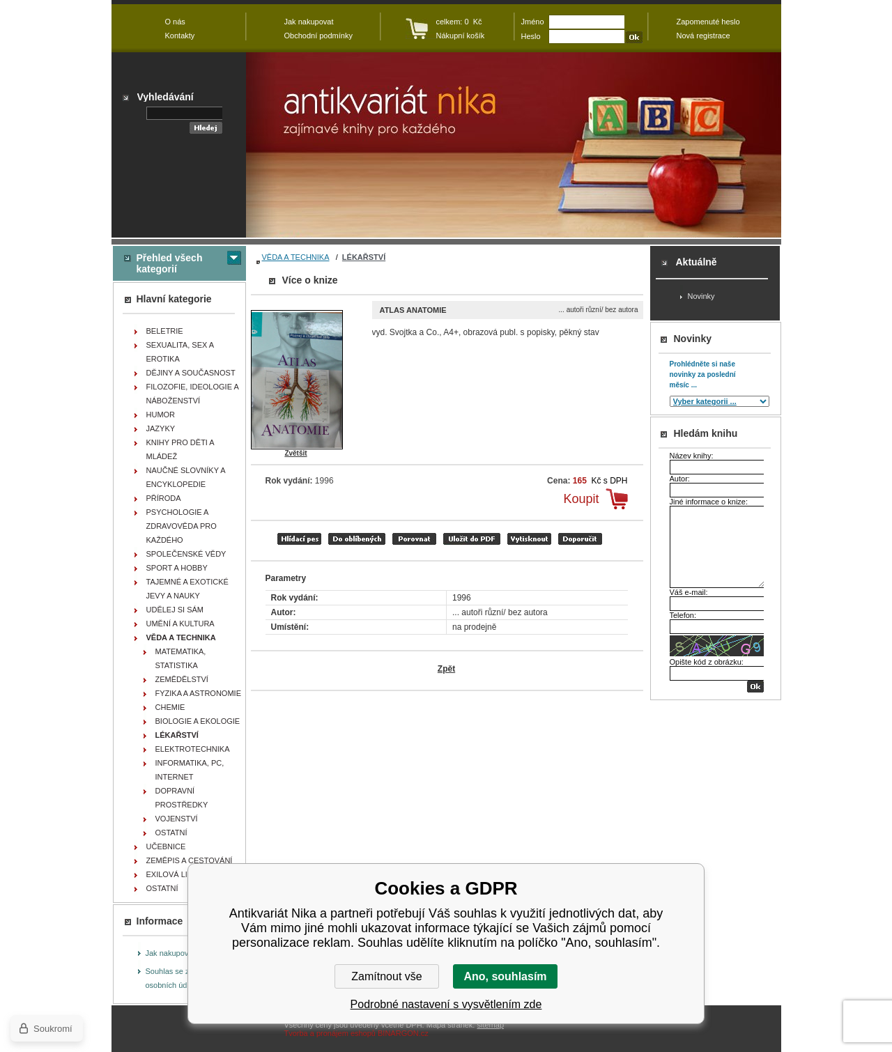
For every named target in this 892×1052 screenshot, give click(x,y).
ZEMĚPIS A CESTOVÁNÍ (189, 860)
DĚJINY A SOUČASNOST (191, 373)
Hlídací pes (299, 539)
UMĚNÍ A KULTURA (180, 623)
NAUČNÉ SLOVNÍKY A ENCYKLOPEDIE (186, 477)
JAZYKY (161, 428)
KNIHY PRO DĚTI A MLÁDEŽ (180, 449)
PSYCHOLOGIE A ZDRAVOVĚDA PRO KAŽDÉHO (181, 526)
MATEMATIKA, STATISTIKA (180, 658)
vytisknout (529, 539)
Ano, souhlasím (504, 976)
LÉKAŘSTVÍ (363, 257)
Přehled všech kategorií (170, 263)
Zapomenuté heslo (708, 21)
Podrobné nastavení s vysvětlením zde (446, 1004)
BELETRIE (164, 331)
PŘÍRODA (163, 498)
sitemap (490, 1025)
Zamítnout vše (386, 976)
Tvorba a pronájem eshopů (330, 1033)
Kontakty (180, 35)
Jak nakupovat (170, 953)
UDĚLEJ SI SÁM (175, 609)
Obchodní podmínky (318, 35)
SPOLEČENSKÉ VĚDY (186, 554)
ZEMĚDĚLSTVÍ (181, 679)
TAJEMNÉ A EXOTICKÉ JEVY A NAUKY (187, 589)
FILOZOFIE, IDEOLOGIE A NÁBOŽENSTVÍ (192, 393)
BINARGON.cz (403, 1033)
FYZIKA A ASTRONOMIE (198, 693)
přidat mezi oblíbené (356, 539)
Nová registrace (703, 35)
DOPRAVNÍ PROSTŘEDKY (181, 798)
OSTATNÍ (171, 832)
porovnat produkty (414, 539)
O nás (175, 21)
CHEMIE (170, 707)
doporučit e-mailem (580, 539)
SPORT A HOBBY (177, 568)
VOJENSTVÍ (176, 818)
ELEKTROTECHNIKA (192, 749)
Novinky (701, 296)
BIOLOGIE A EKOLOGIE (197, 721)
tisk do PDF (471, 539)
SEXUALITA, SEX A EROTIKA (180, 352)
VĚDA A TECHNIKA (296, 257)
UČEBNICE (166, 846)
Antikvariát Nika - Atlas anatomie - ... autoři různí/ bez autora (513, 145)
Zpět (446, 669)
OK (755, 687)
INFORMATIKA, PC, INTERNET (189, 770)
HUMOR (161, 414)
